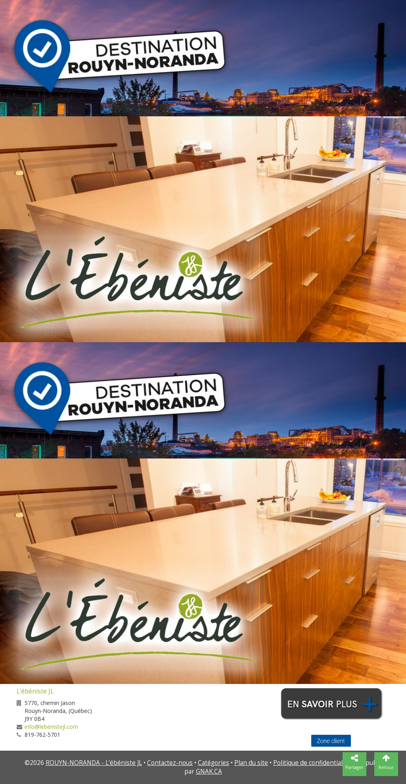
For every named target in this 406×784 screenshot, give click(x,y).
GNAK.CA (209, 771)
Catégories (213, 763)
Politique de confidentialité (311, 763)
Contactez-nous (170, 763)
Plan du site (251, 763)
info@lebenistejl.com (51, 726)
